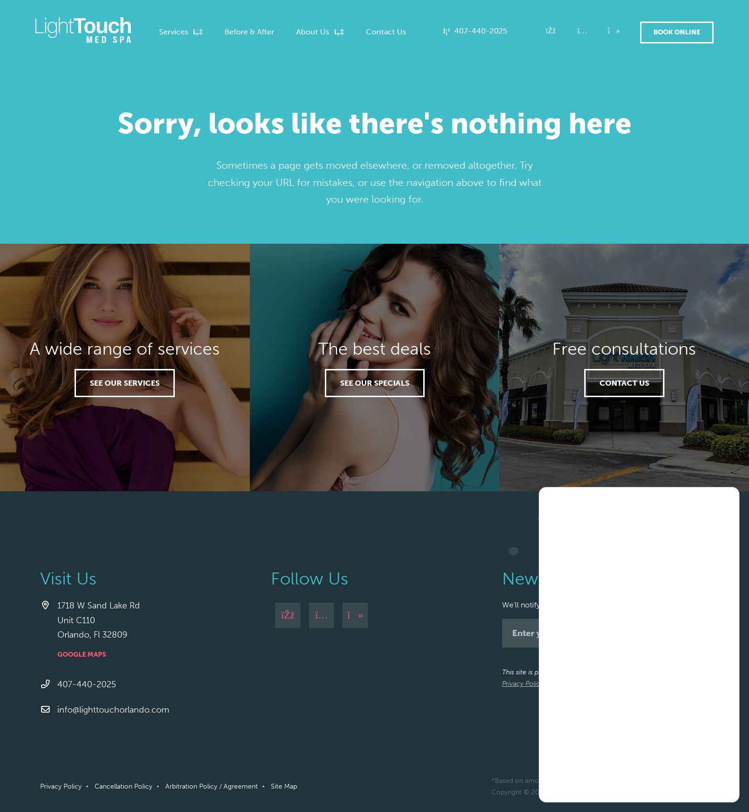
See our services (125, 383)
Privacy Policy (523, 684)
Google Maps (81, 654)
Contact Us (624, 383)
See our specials (374, 383)
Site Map (284, 786)
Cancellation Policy (123, 786)
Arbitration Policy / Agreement (211, 786)
